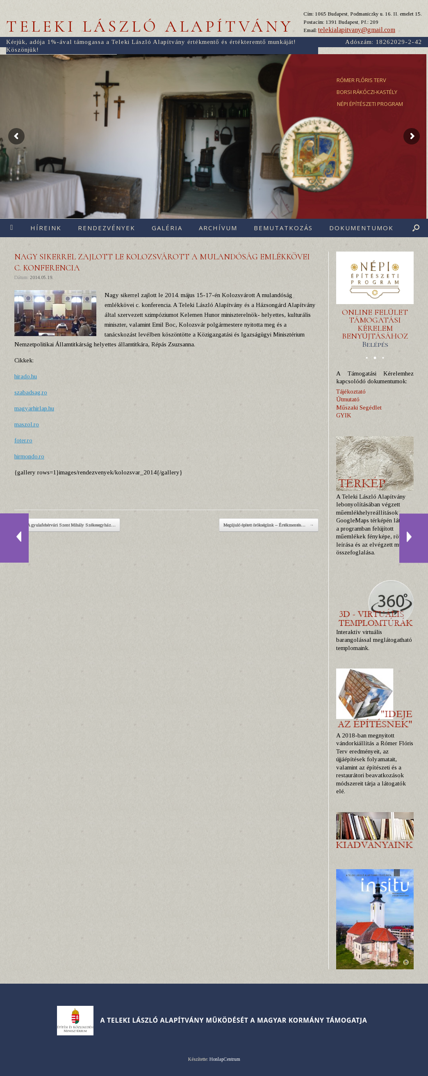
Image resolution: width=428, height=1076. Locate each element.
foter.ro (23, 440)
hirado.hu (25, 376)
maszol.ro (26, 424)
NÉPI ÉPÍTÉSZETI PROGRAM (370, 104)
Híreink (45, 228)
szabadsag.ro (30, 392)
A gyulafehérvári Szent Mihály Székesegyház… (67, 525)
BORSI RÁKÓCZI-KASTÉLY (367, 92)
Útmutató (348, 399)
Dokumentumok (361, 228)
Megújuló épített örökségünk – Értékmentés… (268, 525)
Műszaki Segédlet (359, 407)
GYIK (343, 415)
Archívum (218, 228)
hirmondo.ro (29, 456)
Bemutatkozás (283, 228)
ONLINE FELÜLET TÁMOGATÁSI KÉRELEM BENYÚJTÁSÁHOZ (375, 328)
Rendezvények (106, 228)
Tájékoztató (351, 391)
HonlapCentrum (224, 1059)
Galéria (167, 228)
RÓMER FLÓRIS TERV (361, 80)
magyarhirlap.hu (34, 408)
